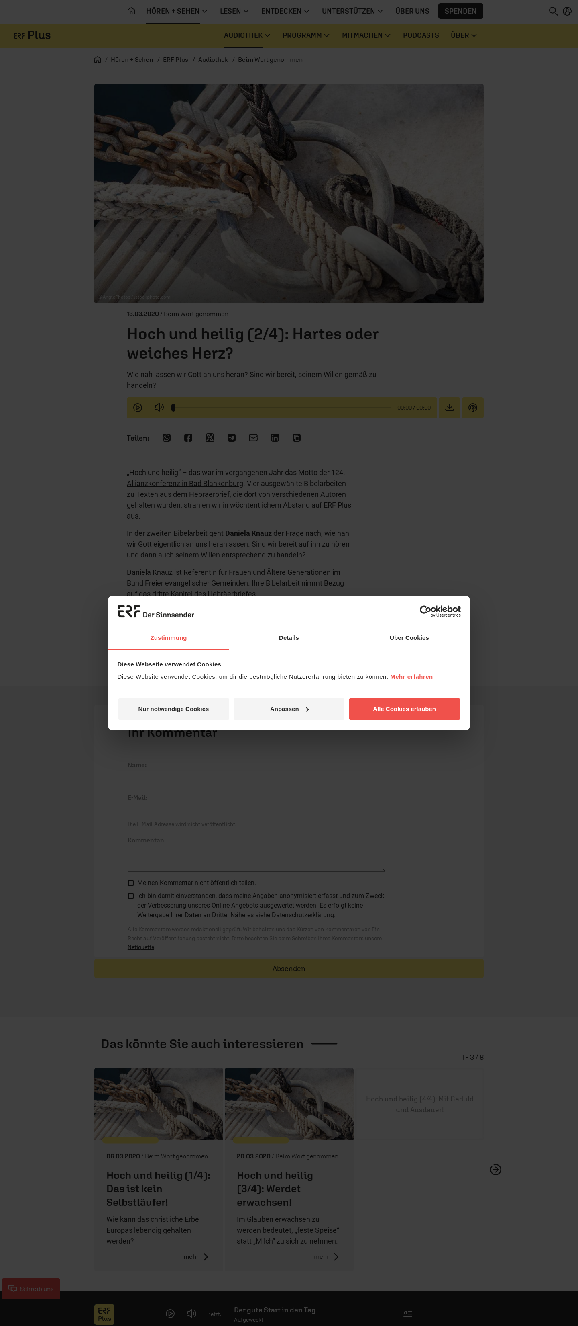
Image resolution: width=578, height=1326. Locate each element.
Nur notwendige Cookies (173, 708)
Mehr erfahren (411, 676)
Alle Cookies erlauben (404, 708)
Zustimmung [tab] (169, 637)
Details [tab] (289, 637)
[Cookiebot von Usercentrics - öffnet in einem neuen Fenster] (426, 611)
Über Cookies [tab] (409, 637)
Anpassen (289, 708)
